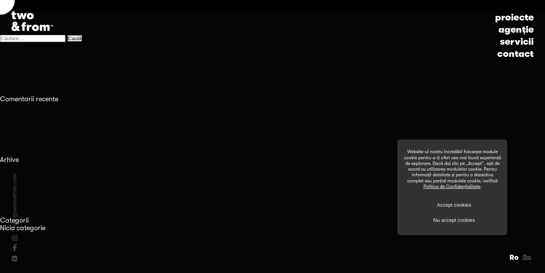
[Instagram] (14, 238)
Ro (514, 257)
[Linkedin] (14, 259)
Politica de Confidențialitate (452, 186)
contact (515, 54)
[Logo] (32, 21)
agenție (516, 29)
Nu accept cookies (454, 220)
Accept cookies (454, 205)
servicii (517, 41)
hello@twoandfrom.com (14, 201)
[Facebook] (14, 247)
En (527, 257)
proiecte (514, 17)
